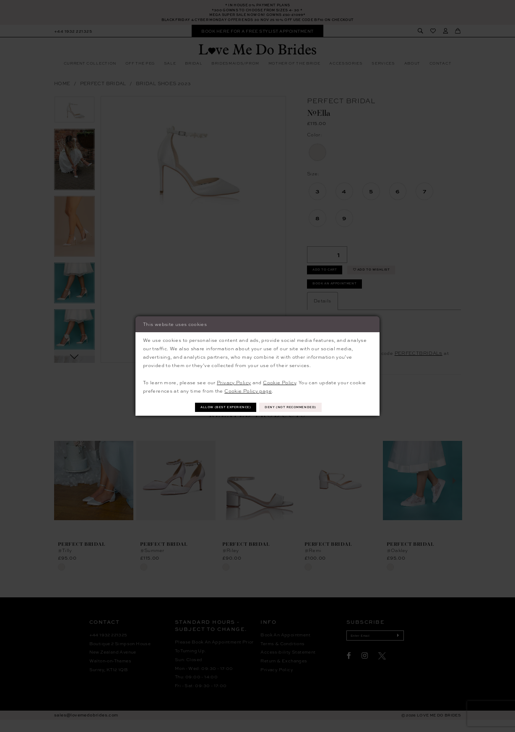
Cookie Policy (279, 381)
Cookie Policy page (248, 390)
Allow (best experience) (218, 407)
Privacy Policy (234, 381)
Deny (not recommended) (299, 407)
